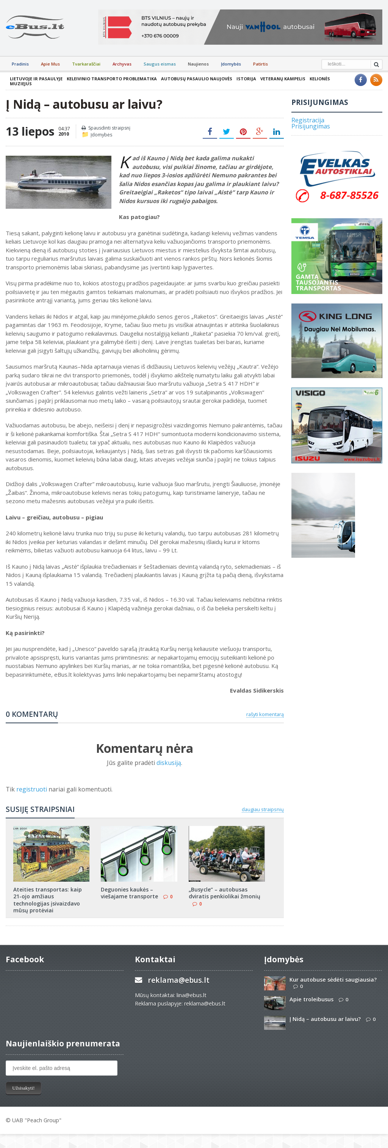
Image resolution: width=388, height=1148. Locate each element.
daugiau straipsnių (263, 809)
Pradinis (20, 64)
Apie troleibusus (311, 999)
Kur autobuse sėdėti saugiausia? (333, 979)
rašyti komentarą (265, 714)
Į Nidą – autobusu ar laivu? (325, 1019)
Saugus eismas (160, 64)
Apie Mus (50, 64)
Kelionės (320, 79)
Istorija (246, 79)
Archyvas (122, 64)
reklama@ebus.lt (179, 980)
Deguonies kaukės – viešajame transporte (129, 893)
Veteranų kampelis (282, 79)
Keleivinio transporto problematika (112, 79)
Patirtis (260, 64)
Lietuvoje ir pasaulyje (36, 79)
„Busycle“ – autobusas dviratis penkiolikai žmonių (224, 893)
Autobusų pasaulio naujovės (196, 79)
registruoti (32, 789)
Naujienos (198, 64)
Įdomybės (231, 64)
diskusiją (168, 763)
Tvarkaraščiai (86, 64)
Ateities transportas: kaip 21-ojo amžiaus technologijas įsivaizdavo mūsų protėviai (47, 900)
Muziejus (21, 83)
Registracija (307, 120)
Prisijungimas (310, 126)
